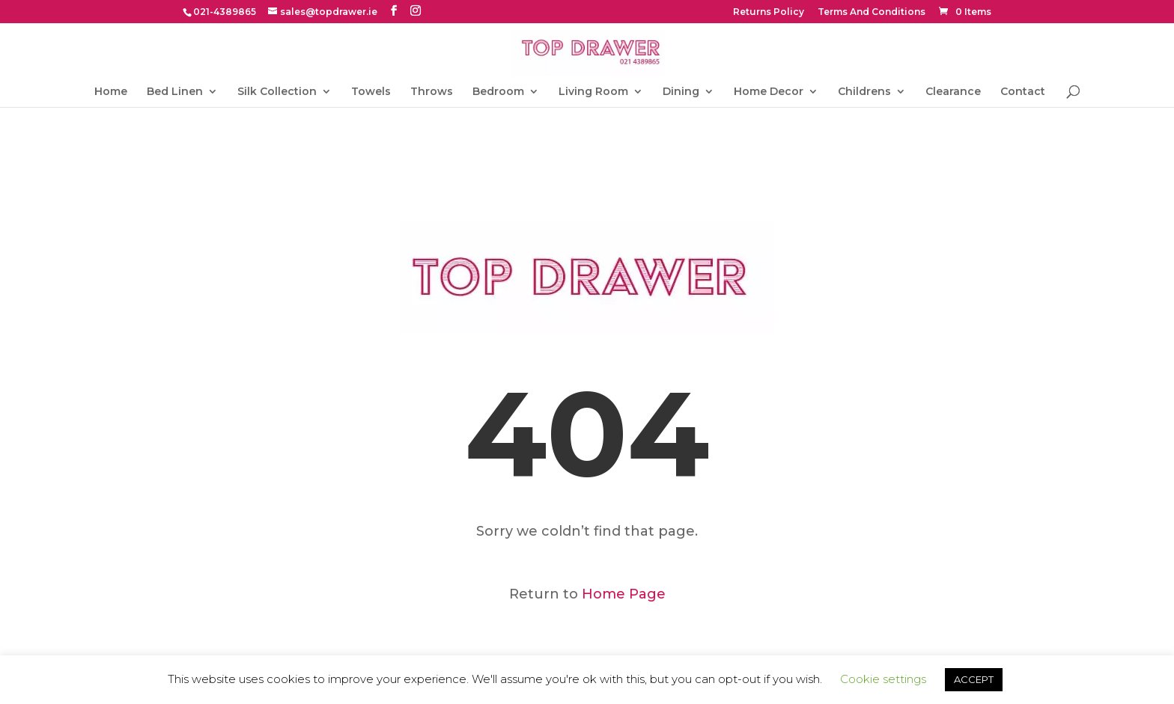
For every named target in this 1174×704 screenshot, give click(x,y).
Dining (681, 92)
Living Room (593, 92)
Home (110, 92)
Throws (431, 92)
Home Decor (768, 92)
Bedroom (498, 92)
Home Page (624, 594)
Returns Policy (768, 12)
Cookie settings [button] (883, 679)
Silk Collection (277, 92)
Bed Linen (175, 92)
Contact (1022, 92)
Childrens (864, 92)
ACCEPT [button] (974, 679)
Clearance (953, 92)
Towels (371, 92)
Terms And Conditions (871, 12)
